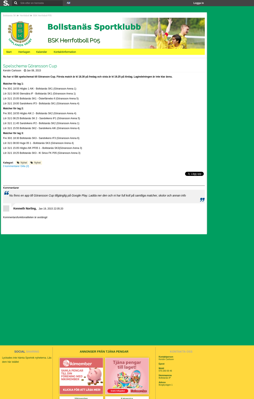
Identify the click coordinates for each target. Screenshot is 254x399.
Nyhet (24, 162)
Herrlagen (24, 52)
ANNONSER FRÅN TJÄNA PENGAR (104, 351)
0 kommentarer (11, 166)
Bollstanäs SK (9, 15)
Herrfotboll (24, 15)
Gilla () (24, 166)
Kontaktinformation (65, 52)
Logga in (198, 3)
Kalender (42, 52)
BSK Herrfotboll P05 (42, 15)
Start (9, 52)
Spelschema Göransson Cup (30, 66)
